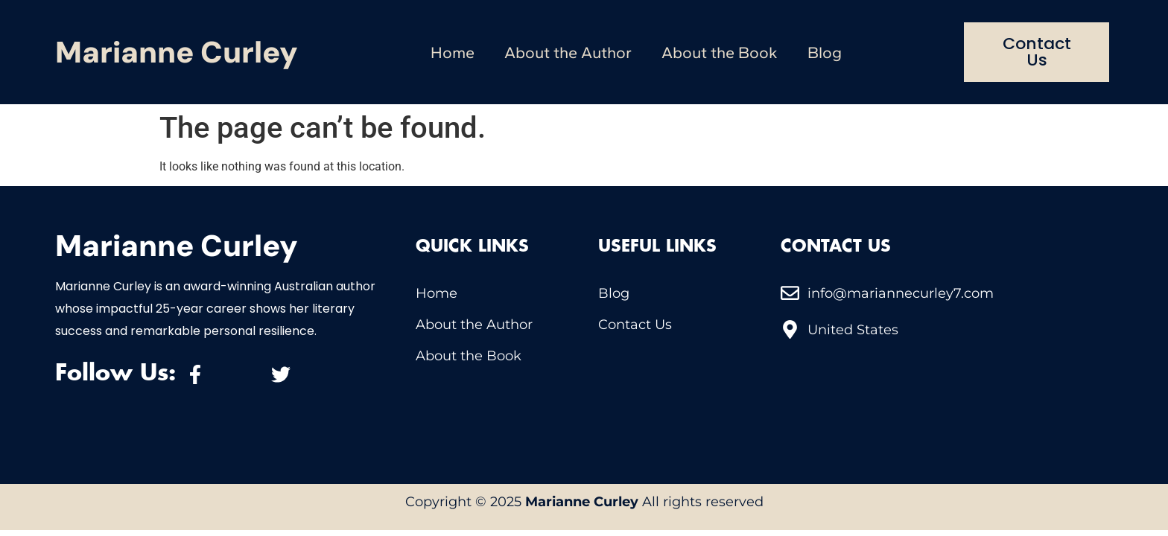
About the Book (719, 52)
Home (453, 52)
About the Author (568, 52)
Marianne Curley (176, 52)
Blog (824, 52)
